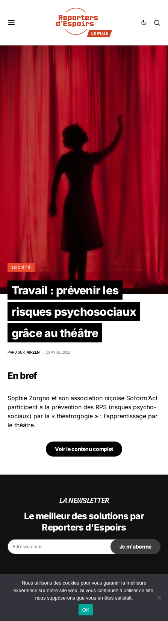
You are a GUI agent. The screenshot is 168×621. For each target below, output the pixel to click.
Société (21, 267)
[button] (11, 22)
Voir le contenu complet (84, 449)
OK (85, 610)
